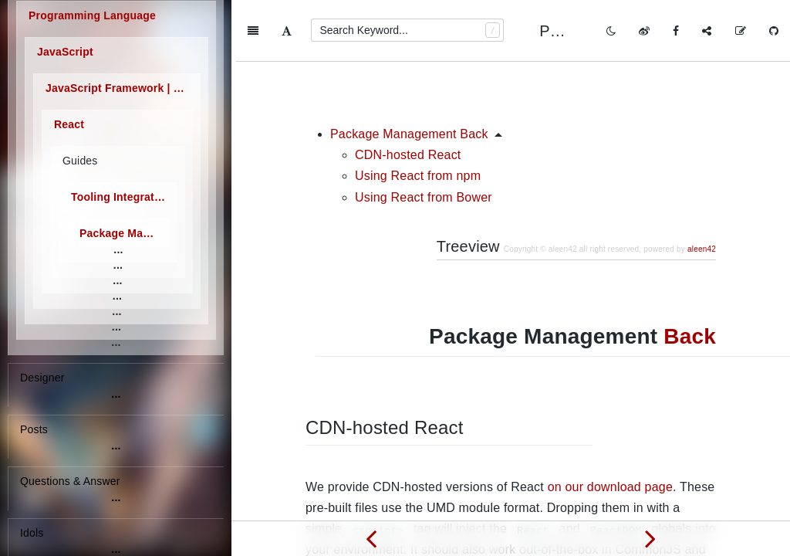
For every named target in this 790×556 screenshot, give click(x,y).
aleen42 (701, 187)
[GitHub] (774, 31)
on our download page (610, 425)
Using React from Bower (423, 135)
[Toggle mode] (611, 31)
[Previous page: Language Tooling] (371, 538)
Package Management (124, 234)
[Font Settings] (286, 31)
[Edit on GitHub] (741, 31)
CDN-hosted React (408, 93)
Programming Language (92, 16)
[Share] (706, 31)
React (69, 125)
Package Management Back (409, 72)
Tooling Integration (121, 198)
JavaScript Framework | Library (123, 89)
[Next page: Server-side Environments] (650, 538)
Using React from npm (418, 113)
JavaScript (65, 52)
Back (689, 274)
